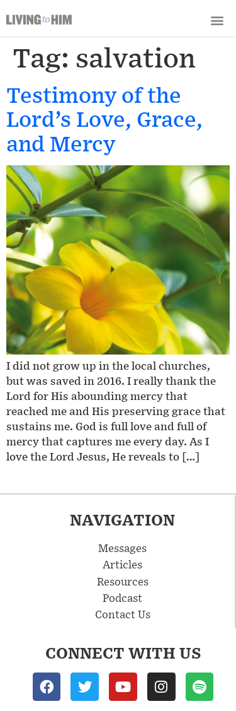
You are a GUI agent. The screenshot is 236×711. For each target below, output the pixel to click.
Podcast (122, 597)
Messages (122, 547)
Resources (123, 581)
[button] (216, 19)
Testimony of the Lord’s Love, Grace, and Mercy (104, 118)
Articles (122, 564)
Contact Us (122, 613)
